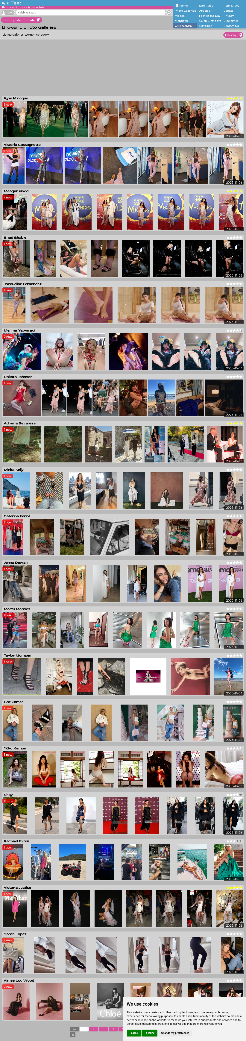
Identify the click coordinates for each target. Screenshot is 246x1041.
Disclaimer (231, 21)
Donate (228, 11)
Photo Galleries (185, 11)
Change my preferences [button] (175, 1032)
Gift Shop (205, 26)
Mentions (181, 21)
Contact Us (231, 26)
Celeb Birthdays (210, 21)
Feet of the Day (209, 16)
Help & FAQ (231, 5)
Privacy (229, 16)
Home (184, 5)
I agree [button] (134, 1032)
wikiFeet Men (183, 26)
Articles (204, 11)
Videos (180, 16)
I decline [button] (149, 1032)
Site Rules (206, 5)
